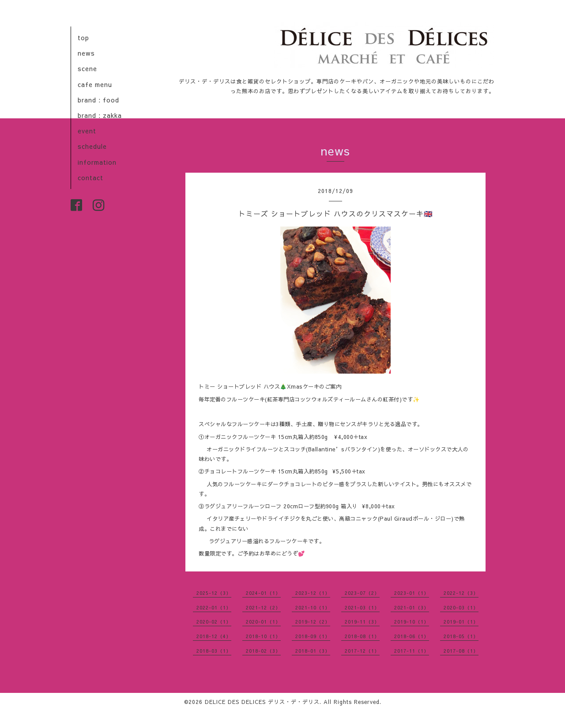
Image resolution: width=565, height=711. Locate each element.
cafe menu (95, 84)
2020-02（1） (213, 621)
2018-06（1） (411, 636)
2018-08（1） (362, 636)
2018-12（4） (213, 636)
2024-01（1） (263, 593)
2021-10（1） (312, 607)
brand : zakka (100, 115)
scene (87, 68)
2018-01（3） (312, 650)
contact (90, 177)
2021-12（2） (263, 607)
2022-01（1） (213, 607)
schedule (92, 146)
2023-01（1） (411, 593)
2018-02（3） (263, 650)
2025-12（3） (213, 593)
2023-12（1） (312, 593)
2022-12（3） (461, 593)
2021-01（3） (411, 607)
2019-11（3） (362, 621)
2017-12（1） (362, 650)
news (86, 53)
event (87, 130)
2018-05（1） (461, 636)
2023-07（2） (362, 593)
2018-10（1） (263, 636)
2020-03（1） (461, 607)
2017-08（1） (461, 650)
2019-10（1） (411, 621)
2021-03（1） (362, 607)
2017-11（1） (411, 650)
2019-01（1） (461, 621)
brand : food (98, 99)
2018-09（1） (312, 636)
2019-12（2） (312, 621)
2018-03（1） (213, 650)
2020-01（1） (263, 621)
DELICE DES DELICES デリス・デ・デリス (262, 701)
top (83, 37)
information (97, 162)
